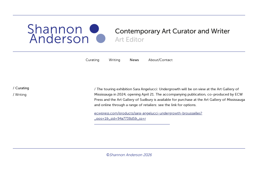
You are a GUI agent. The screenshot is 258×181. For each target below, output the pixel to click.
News (134, 60)
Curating (92, 60)
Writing (114, 60)
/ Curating (21, 88)
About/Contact (160, 60)
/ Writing (19, 95)
